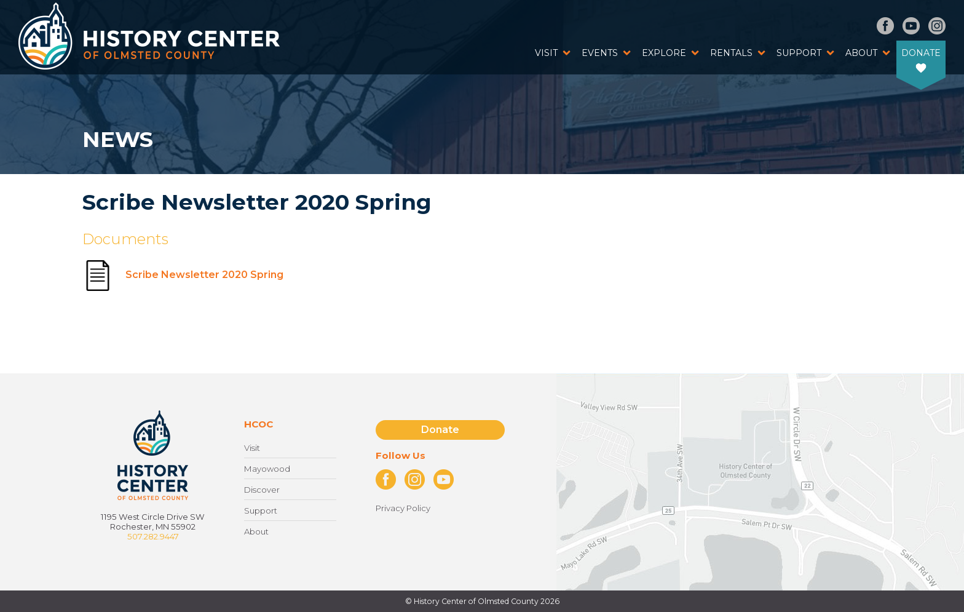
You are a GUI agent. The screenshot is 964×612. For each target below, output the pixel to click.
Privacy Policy (403, 508)
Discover (262, 490)
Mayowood (267, 469)
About (861, 52)
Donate (921, 52)
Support (798, 52)
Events (600, 52)
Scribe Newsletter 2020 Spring (182, 274)
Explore (664, 52)
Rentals (731, 52)
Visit (546, 52)
